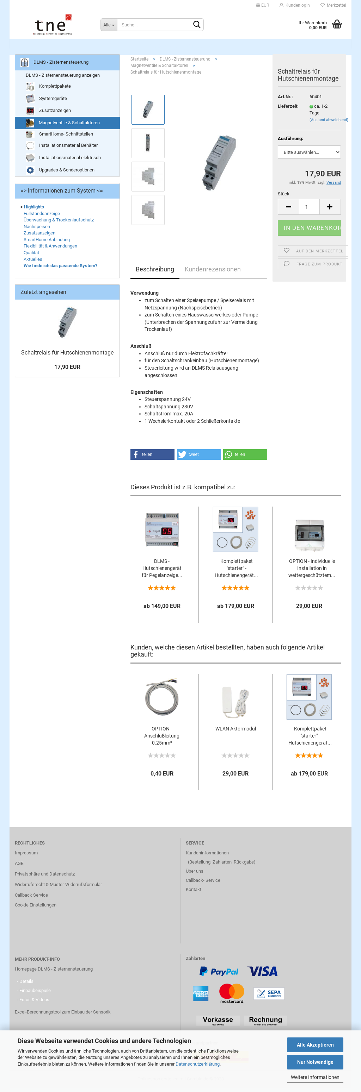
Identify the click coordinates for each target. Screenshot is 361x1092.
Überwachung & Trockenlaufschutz (59, 223)
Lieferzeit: (288, 110)
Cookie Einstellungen (35, 909)
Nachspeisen (37, 230)
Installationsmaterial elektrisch (63, 161)
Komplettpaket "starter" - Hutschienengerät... (236, 572)
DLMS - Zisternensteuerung (181, 46)
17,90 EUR (67, 371)
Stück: (284, 197)
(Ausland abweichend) (329, 123)
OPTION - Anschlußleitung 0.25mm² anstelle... (161, 740)
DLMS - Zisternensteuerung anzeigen (63, 79)
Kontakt (193, 893)
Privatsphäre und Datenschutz (45, 878)
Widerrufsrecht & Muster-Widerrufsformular (58, 888)
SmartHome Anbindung (47, 243)
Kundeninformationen (207, 857)
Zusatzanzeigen (48, 115)
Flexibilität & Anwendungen (50, 250)
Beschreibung (155, 273)
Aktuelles (33, 263)
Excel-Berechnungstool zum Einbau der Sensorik (63, 1016)
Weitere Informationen (315, 1077)
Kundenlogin (295, 5)
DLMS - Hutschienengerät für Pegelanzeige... (162, 572)
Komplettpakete (48, 90)
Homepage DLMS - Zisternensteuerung (54, 973)
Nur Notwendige (315, 1062)
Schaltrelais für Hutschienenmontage (67, 356)
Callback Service (31, 899)
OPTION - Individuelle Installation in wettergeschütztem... (311, 572)
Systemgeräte (46, 102)
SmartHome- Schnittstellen (59, 138)
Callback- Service (203, 884)
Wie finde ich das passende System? (60, 269)
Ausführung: (290, 142)
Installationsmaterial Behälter (62, 149)
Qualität (31, 256)
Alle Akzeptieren (315, 1045)
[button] (152, 458)
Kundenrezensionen (213, 273)
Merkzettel (333, 5)
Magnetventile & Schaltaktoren (63, 127)
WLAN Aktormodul (235, 732)
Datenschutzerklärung (198, 1064)
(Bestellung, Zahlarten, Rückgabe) (222, 866)
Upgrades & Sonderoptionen (60, 174)
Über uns (194, 875)
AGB (19, 867)
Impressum (26, 857)
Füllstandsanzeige (42, 217)
